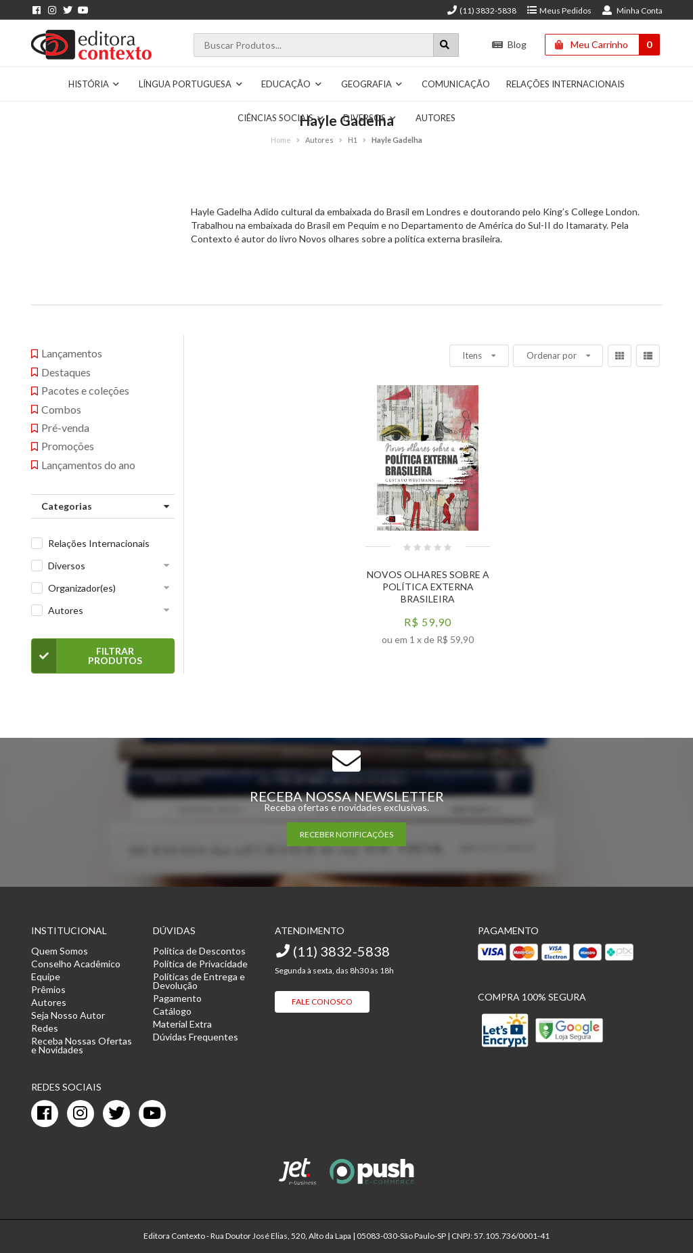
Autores (65, 610)
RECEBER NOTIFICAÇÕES (346, 834)
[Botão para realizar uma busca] (446, 45)
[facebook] (44, 1113)
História (94, 84)
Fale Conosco (322, 1001)
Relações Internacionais (565, 84)
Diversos (66, 565)
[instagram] (80, 1113)
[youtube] (152, 1113)
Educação (291, 84)
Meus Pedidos (558, 10)
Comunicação (456, 84)
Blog (509, 44)
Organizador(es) (82, 588)
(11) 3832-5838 (481, 10)
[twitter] (116, 1113)
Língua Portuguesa (191, 84)
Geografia (372, 84)
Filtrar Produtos (87, 656)
